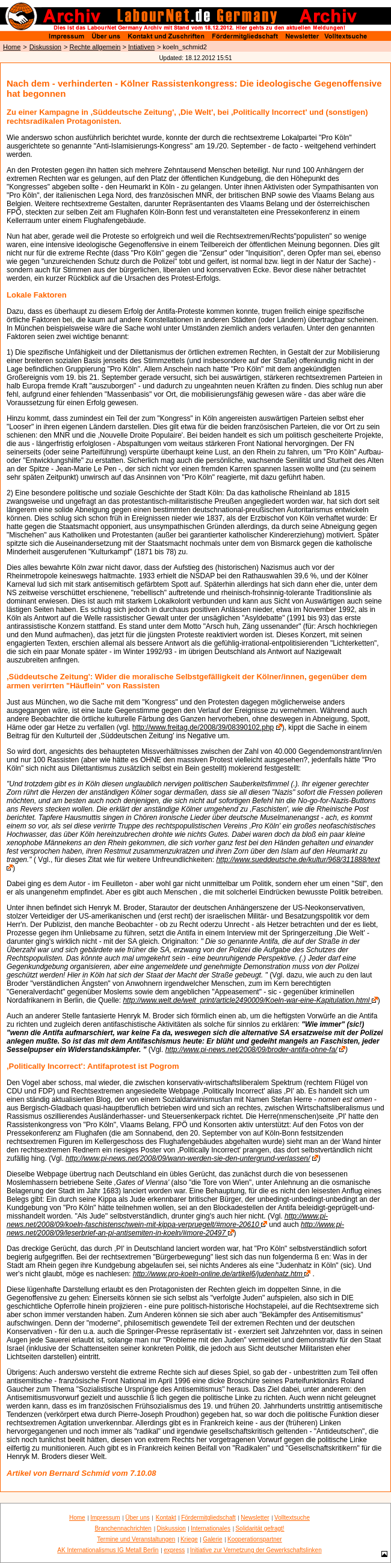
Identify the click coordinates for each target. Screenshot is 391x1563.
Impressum (105, 1517)
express (174, 1550)
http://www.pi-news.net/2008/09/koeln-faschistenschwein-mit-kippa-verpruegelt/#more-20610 (167, 1220)
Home (11, 46)
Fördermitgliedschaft (208, 1517)
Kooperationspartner (254, 1539)
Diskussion (45, 46)
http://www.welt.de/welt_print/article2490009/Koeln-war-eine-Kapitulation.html (247, 1000)
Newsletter (255, 1517)
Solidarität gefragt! (259, 1528)
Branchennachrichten (123, 1528)
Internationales (210, 1528)
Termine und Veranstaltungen (136, 1539)
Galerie (212, 1539)
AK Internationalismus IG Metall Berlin (107, 1550)
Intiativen (141, 46)
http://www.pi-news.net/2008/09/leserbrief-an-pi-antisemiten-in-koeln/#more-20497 (175, 1228)
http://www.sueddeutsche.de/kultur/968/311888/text (298, 859)
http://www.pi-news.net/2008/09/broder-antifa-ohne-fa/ (251, 1049)
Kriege (189, 1539)
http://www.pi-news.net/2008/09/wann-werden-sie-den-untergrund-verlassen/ (188, 1158)
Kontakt (166, 1517)
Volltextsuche (292, 1517)
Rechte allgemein (94, 46)
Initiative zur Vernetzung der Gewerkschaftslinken (256, 1550)
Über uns (137, 1517)
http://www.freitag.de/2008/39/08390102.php (203, 727)
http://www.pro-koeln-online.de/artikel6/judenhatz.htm (219, 1274)
